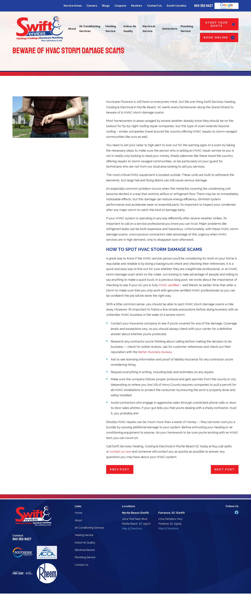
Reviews (136, 5)
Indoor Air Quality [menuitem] (129, 29)
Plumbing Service (85, 557)
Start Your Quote (220, 24)
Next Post (225, 469)
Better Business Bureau (155, 352)
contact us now (120, 451)
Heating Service (84, 535)
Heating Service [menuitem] (110, 29)
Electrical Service (85, 549)
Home (78, 512)
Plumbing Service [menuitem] (187, 29)
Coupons (120, 5)
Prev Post (120, 469)
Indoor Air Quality (85, 542)
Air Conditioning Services (89, 527)
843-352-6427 (203, 6)
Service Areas (73, 5)
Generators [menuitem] (169, 28)
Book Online (219, 37)
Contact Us (154, 5)
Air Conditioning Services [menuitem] (89, 29)
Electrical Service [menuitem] (148, 29)
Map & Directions (132, 528)
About (78, 520)
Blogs (106, 5)
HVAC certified (169, 285)
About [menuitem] (72, 28)
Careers (92, 5)
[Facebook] (236, 512)
